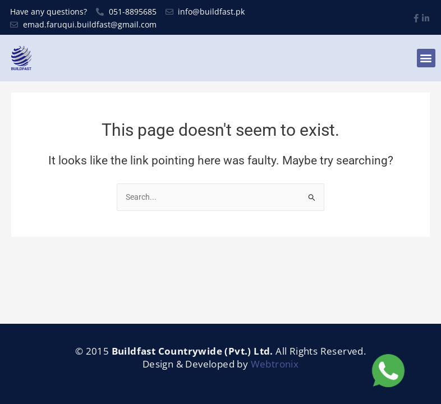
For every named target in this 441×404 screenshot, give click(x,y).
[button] (426, 58)
